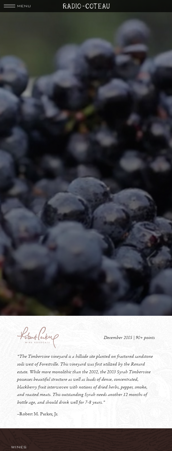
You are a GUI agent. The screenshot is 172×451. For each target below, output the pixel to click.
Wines (19, 447)
